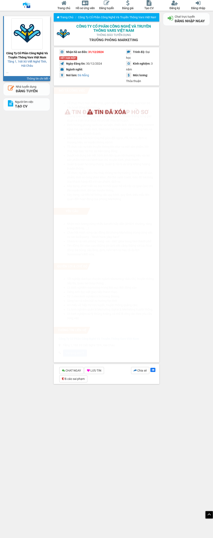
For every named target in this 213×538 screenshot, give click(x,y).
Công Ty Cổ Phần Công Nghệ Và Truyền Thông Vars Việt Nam (117, 17)
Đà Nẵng (83, 75)
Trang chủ (65, 17)
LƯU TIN (94, 370)
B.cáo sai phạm (73, 378)
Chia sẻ (140, 370)
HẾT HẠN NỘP (68, 58)
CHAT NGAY (71, 370)
